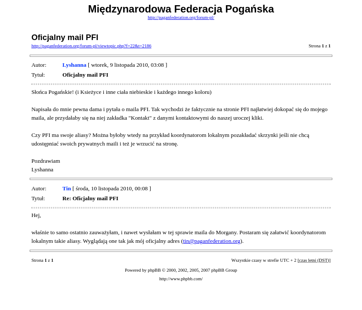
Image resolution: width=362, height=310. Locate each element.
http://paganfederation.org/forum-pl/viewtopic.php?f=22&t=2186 (91, 45)
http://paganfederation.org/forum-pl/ (181, 17)
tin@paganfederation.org (211, 241)
